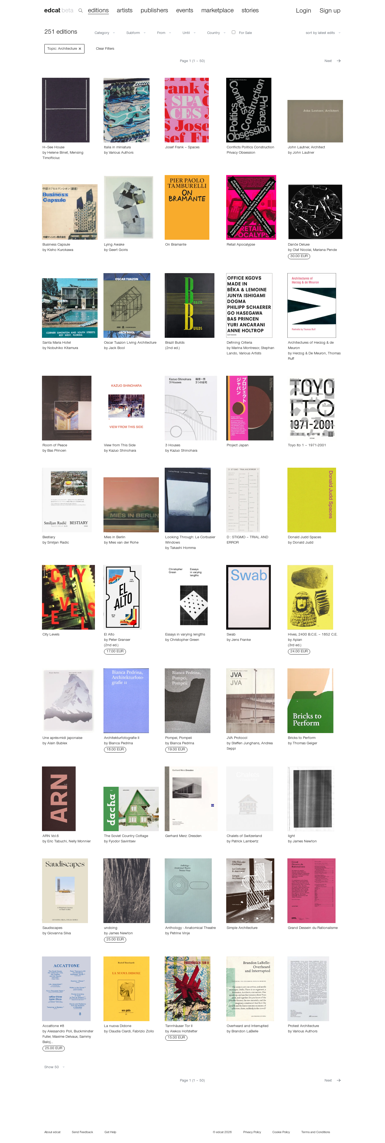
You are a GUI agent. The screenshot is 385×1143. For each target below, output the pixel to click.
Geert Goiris (118, 250)
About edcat (52, 1132)
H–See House (53, 148)
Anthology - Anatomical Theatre (190, 928)
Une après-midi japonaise (62, 738)
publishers (154, 11)
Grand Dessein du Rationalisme (313, 928)
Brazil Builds (174, 343)
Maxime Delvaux (65, 1037)
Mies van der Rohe (123, 543)
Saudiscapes (52, 928)
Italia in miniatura (117, 148)
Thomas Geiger (305, 744)
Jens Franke (241, 640)
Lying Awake (114, 245)
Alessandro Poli (59, 1032)
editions (98, 11)
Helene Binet (57, 153)
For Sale (242, 32)
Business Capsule (56, 245)
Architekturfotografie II (121, 738)
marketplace (217, 11)
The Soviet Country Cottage (126, 836)
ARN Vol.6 (51, 836)
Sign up (330, 11)
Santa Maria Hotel (57, 343)
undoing (110, 928)
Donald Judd (303, 543)
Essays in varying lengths (185, 635)
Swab (231, 635)
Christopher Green (184, 640)
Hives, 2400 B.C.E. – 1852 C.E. (312, 635)
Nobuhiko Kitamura (62, 348)
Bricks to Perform (301, 738)
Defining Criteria (239, 343)
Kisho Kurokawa (60, 250)
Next (333, 61)
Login (303, 11)
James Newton (305, 842)
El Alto (109, 635)
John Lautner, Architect (306, 148)
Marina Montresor (245, 348)
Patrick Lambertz (245, 842)
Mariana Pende (325, 250)
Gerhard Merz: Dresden (183, 836)
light (291, 836)
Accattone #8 (53, 1026)
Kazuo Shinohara (122, 451)
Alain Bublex (57, 744)
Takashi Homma (183, 548)
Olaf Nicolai (302, 250)
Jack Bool (117, 348)
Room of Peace (55, 446)
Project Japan (238, 446)
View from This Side (120, 446)
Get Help (110, 1132)
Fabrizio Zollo (143, 1032)
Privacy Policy (252, 1132)
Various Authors (121, 153)
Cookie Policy (281, 1132)
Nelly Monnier (80, 842)
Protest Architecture (303, 1026)
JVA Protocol (237, 738)
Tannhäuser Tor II (178, 1026)
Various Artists (250, 354)
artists (125, 11)
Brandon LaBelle (245, 1032)
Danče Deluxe (299, 245)
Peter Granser (119, 640)
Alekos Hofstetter (183, 1032)
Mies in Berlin (114, 538)
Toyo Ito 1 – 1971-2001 (307, 446)
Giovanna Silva (59, 934)
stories (250, 11)
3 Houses (172, 446)
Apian (297, 640)
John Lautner (303, 153)
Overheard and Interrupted (247, 1026)
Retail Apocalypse (241, 245)
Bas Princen (56, 451)
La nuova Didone (117, 1026)
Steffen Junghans (245, 744)
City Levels (51, 635)
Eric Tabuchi (57, 842)
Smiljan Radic (58, 543)
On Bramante (175, 245)
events (184, 11)
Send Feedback (82, 1132)
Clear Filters (105, 49)
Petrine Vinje (180, 934)
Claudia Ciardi (120, 1032)
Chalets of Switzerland (244, 836)
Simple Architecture (242, 928)
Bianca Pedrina (121, 744)
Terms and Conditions (315, 1132)
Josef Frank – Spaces (182, 148)
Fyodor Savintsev (122, 842)
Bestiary (49, 538)
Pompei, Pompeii (178, 738)
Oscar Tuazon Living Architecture (130, 343)
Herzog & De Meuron (309, 354)
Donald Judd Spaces (304, 538)
